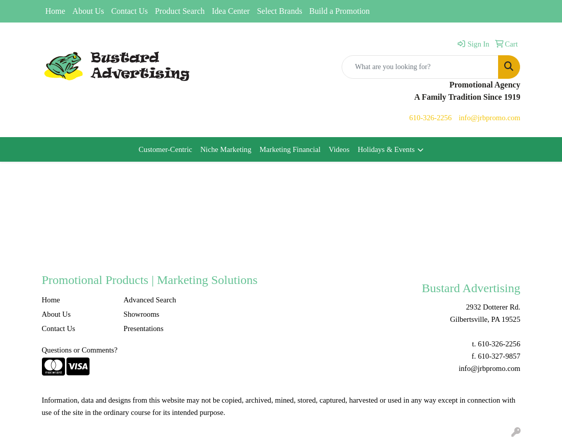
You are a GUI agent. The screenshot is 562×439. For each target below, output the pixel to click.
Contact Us (129, 11)
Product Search (180, 11)
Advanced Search (149, 300)
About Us (88, 11)
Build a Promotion (339, 11)
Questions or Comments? (80, 350)
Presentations (143, 328)
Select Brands (279, 11)
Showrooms (141, 314)
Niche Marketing (226, 149)
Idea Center (231, 11)
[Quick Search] (420, 67)
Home (55, 11)
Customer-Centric (165, 149)
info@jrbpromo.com (490, 118)
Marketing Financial (289, 149)
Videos (339, 149)
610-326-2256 (430, 118)
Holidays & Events (386, 149)
